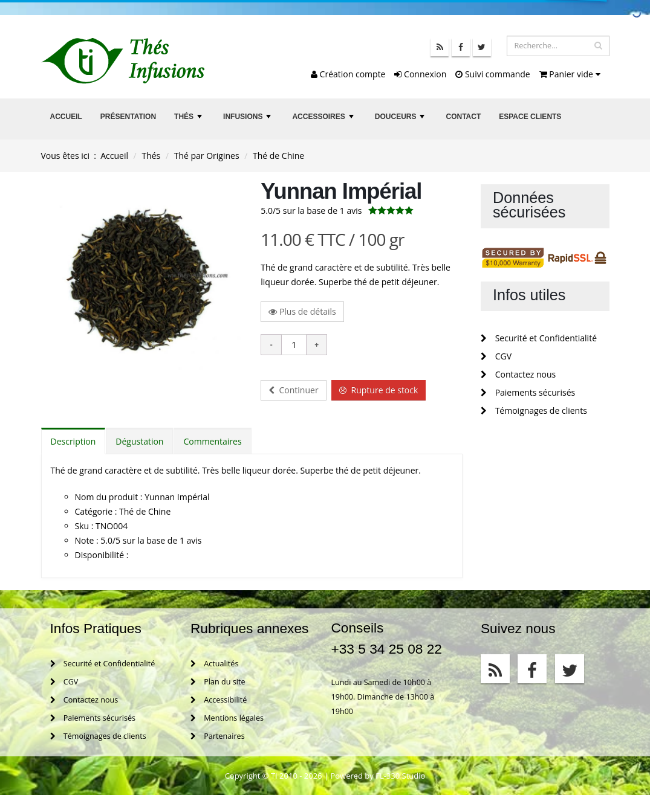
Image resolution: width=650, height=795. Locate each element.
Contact (463, 116)
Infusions (248, 119)
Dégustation (139, 441)
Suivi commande (492, 74)
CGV (496, 356)
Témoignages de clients (534, 410)
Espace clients (530, 116)
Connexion (420, 74)
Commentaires (212, 441)
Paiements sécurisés (528, 392)
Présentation (128, 116)
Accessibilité (218, 700)
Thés (189, 119)
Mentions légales (227, 718)
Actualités (214, 663)
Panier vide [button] (569, 74)
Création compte (348, 74)
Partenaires (217, 736)
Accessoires (324, 119)
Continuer (293, 390)
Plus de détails (302, 311)
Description (73, 441)
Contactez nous (518, 374)
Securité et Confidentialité (539, 338)
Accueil (66, 116)
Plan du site (217, 682)
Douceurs (401, 119)
